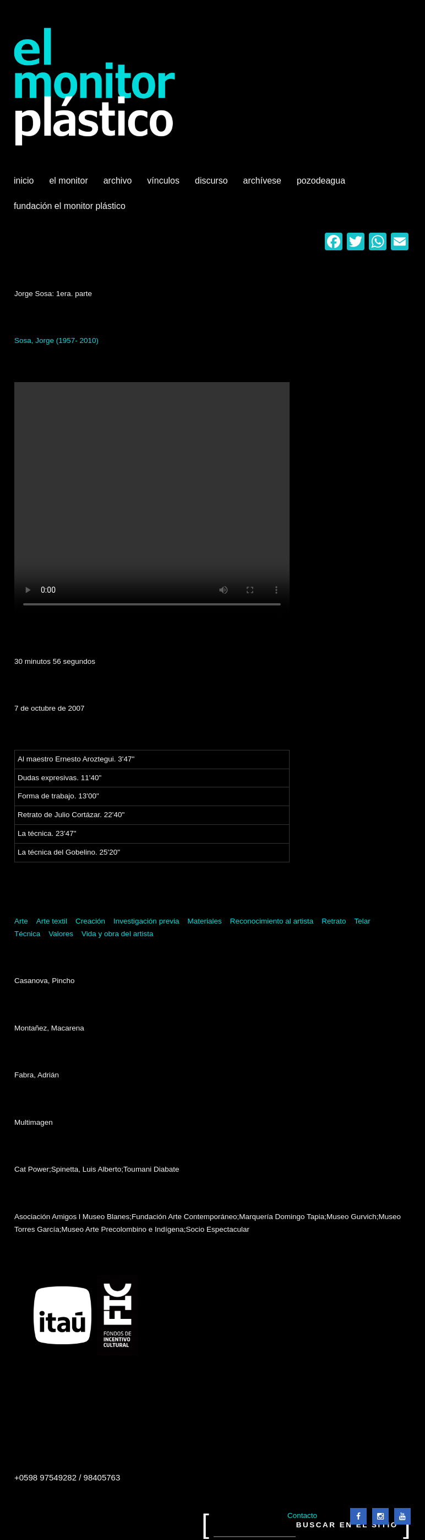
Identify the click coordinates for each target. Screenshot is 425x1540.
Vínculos (164, 185)
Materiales (204, 921)
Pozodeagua (322, 185)
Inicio (24, 180)
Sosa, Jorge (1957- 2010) (56, 340)
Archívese (262, 180)
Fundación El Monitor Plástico (70, 206)
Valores (60, 934)
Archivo (118, 185)
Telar (362, 921)
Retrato (334, 921)
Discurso (211, 180)
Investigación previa (146, 921)
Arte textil (51, 921)
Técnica (27, 934)
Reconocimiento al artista (272, 921)
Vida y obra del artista (117, 934)
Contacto (302, 1515)
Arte (21, 921)
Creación (90, 921)
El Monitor (69, 185)
